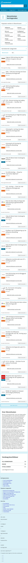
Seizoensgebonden (22, 10)
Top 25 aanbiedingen (7, 480)
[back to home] (6, 2)
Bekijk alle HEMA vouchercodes (14, 383)
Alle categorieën (6, 497)
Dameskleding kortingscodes (9, 494)
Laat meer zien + (14, 405)
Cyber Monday (6, 486)
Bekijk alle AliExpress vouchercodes (14, 136)
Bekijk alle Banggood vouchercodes (14, 280)
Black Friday (5, 484)
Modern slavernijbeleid (8, 509)
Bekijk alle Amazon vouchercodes (14, 64)
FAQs (4, 507)
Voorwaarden (6, 506)
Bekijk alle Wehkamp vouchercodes (14, 78)
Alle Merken (5, 498)
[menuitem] (4, 10)
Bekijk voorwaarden (22, 67)
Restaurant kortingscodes (8, 490)
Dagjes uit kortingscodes (8, 493)
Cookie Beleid (6, 511)
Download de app (7, 510)
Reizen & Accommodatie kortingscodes (11, 492)
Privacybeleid (6, 503)
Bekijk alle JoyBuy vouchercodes (14, 93)
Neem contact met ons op (8, 504)
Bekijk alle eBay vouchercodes (14, 209)
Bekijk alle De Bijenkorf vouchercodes (14, 179)
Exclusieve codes (6, 481)
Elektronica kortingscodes (8, 496)
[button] (4, 10)
